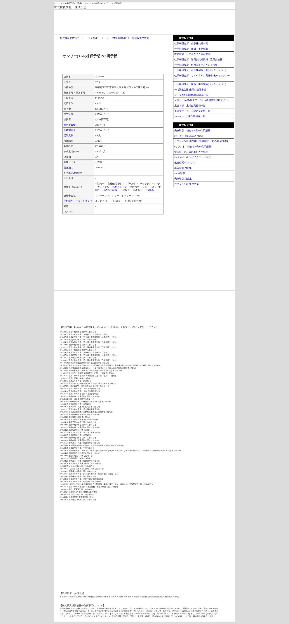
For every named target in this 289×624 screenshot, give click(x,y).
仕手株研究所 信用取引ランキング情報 (195, 64)
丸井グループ (119, 187)
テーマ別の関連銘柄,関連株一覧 (191, 94)
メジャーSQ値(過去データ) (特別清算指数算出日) (201, 100)
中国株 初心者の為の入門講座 (191, 151)
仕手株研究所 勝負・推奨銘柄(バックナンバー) (200, 84)
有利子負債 (70, 124)
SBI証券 (149, 190)
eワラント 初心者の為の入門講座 (192, 146)
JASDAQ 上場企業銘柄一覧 (189, 116)
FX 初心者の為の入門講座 (189, 135)
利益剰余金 (70, 130)
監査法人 (68, 167)
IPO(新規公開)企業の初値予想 (190, 89)
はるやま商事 (110, 190)
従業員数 (68, 135)
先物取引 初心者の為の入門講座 (192, 130)
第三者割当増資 (75, 445)
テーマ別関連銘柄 (116, 38)
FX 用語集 (179, 173)
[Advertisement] (134, 21)
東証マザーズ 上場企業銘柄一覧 (192, 111)
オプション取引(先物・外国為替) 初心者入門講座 (201, 141)
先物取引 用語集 (183, 178)
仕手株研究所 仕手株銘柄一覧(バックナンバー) (200, 70)
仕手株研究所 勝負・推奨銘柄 (191, 48)
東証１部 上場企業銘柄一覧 (190, 105)
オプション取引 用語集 (186, 184)
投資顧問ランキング (185, 162)
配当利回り (75, 172)
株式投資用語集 (140, 38)
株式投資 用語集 (183, 168)
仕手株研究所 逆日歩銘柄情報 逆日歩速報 (198, 59)
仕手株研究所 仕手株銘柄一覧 (191, 43)
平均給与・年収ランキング (78, 201)
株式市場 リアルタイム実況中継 (192, 54)
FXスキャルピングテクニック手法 (192, 157)
